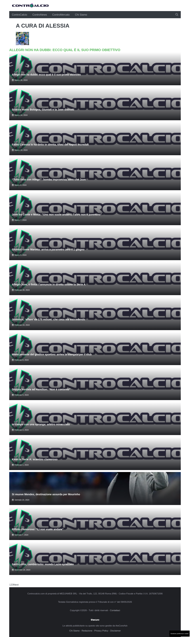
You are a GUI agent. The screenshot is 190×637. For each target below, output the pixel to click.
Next (16, 584)
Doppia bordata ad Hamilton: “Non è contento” (41, 389)
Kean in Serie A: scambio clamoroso (35, 459)
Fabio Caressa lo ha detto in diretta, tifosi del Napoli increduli (50, 144)
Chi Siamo (81, 14)
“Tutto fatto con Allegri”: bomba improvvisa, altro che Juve (49, 179)
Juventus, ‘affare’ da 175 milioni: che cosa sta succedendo (48, 319)
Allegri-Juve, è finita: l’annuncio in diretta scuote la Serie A (49, 284)
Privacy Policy (101, 630)
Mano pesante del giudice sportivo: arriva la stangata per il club (52, 354)
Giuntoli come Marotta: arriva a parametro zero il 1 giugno (48, 249)
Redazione (87, 630)
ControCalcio (19, 14)
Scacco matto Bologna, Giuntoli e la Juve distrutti (43, 109)
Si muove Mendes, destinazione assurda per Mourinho (46, 494)
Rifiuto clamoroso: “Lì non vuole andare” (37, 529)
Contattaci (115, 610)
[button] (177, 14)
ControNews (39, 14)
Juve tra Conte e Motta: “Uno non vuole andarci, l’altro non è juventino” (57, 214)
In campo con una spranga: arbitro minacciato (41, 424)
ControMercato (61, 14)
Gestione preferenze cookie (179, 633)
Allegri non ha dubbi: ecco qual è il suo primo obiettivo (46, 74)
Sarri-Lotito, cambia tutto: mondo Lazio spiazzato (43, 564)
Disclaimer (115, 630)
